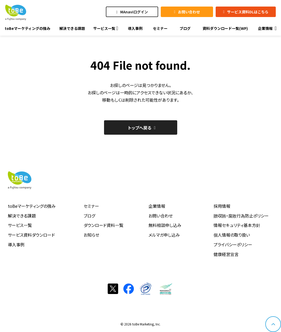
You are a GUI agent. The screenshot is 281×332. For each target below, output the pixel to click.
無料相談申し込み (164, 225)
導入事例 (16, 244)
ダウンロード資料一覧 (103, 225)
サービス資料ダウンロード (31, 235)
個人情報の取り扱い (232, 235)
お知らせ (91, 235)
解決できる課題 (22, 216)
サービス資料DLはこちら (247, 11)
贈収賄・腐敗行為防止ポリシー (241, 216)
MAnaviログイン (134, 11)
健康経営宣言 (226, 254)
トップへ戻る (139, 127)
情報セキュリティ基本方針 (237, 225)
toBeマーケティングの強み (32, 206)
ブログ (89, 216)
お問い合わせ (189, 11)
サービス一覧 (20, 225)
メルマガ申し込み (164, 235)
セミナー (91, 206)
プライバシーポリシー (233, 244)
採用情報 (222, 206)
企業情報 (156, 206)
